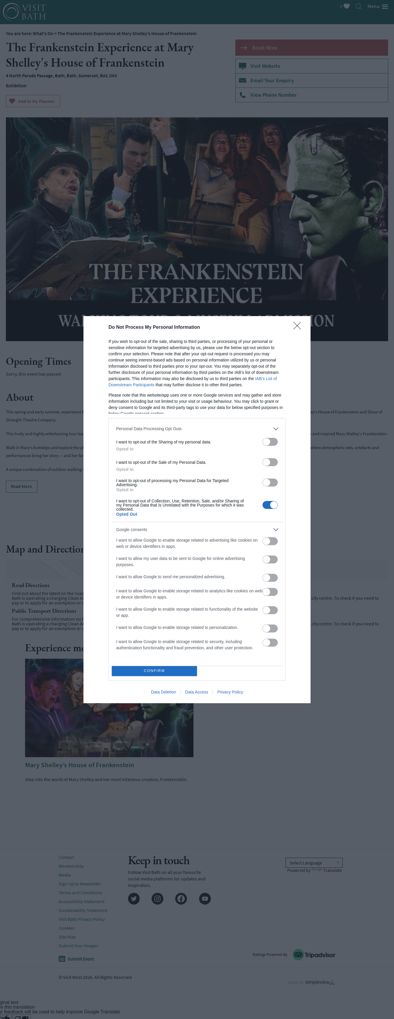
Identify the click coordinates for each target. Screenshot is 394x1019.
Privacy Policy (230, 692)
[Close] (299, 327)
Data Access (196, 692)
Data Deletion (163, 692)
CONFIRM (154, 671)
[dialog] (197, 509)
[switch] (270, 442)
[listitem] (197, 429)
